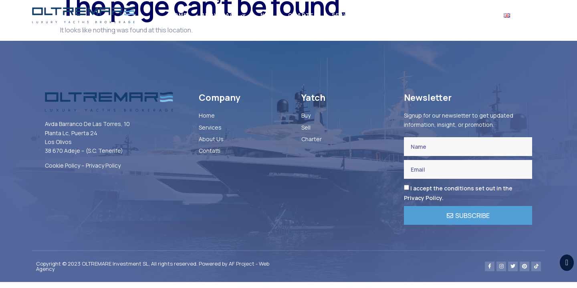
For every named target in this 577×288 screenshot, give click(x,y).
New (267, 15)
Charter (303, 15)
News (431, 15)
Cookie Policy (62, 165)
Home (178, 15)
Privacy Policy (103, 165)
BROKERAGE (223, 15)
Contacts (472, 15)
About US (392, 15)
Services (347, 15)
